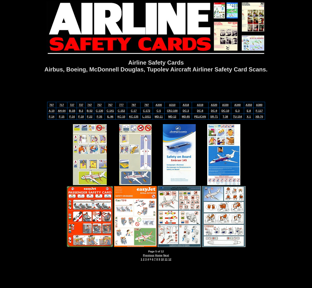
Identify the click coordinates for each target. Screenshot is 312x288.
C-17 (134, 110)
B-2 (81, 110)
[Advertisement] (156, 88)
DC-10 (225, 110)
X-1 (249, 116)
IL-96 (110, 116)
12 (169, 259)
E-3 (237, 110)
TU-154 (237, 116)
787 (133, 104)
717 (61, 104)
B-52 (90, 110)
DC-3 (186, 110)
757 (99, 104)
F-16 (72, 116)
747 (90, 104)
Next (166, 255)
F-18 (81, 116)
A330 (225, 104)
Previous (148, 255)
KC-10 (121, 116)
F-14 (51, 116)
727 (72, 104)
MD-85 (186, 116)
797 (146, 104)
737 (81, 104)
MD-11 (159, 116)
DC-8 (200, 110)
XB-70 (259, 116)
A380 (259, 104)
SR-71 (214, 116)
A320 (214, 104)
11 (166, 259)
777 (121, 104)
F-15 (62, 116)
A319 (200, 104)
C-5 (158, 110)
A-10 (52, 110)
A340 (237, 104)
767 (110, 104)
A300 (159, 104)
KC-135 (133, 116)
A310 (172, 104)
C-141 (110, 110)
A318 (186, 104)
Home (159, 255)
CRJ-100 (172, 110)
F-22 (89, 116)
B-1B (72, 110)
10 (162, 259)
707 (51, 104)
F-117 (259, 110)
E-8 (249, 110)
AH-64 (62, 110)
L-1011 (146, 116)
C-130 (99, 110)
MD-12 (172, 116)
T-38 (225, 116)
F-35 (99, 116)
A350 (249, 104)
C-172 (146, 110)
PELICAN (200, 116)
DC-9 (214, 110)
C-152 (121, 110)
